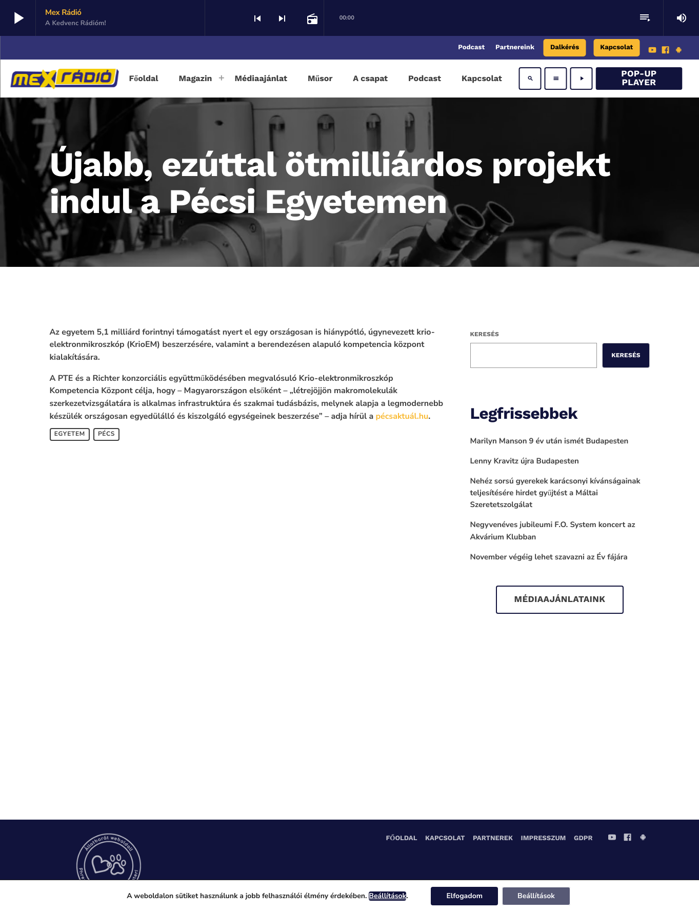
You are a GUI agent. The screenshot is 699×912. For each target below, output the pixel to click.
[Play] (581, 78)
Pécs (106, 434)
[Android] (678, 51)
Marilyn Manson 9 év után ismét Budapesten (549, 441)
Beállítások (387, 896)
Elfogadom (464, 896)
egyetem (69, 434)
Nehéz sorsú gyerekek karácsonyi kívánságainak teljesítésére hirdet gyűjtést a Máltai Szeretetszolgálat (555, 493)
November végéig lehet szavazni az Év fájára (549, 557)
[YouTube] (652, 51)
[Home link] (64, 78)
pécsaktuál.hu (402, 416)
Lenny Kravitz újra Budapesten (524, 461)
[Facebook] (666, 51)
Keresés (484, 334)
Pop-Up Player (638, 78)
